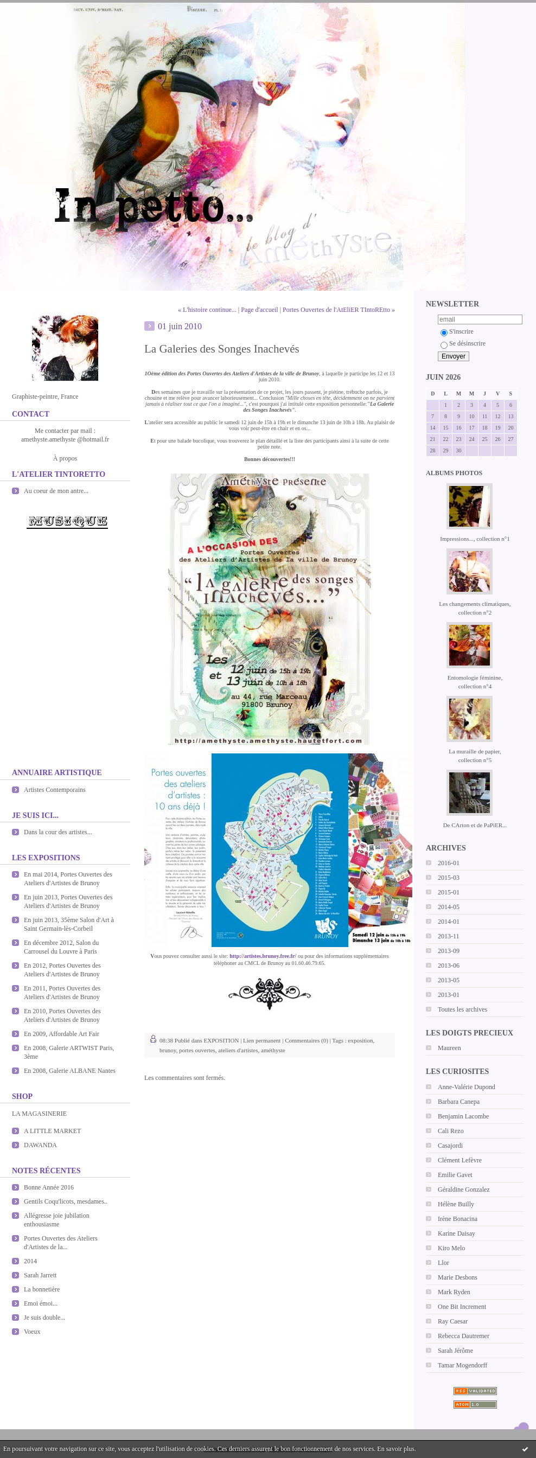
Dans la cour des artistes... (58, 832)
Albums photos (454, 473)
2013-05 (449, 980)
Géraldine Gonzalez (464, 1189)
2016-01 (449, 863)
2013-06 (449, 965)
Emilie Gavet (455, 1175)
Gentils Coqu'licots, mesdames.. (65, 1201)
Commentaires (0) (306, 1040)
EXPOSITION (221, 1040)
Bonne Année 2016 (49, 1187)
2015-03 (449, 877)
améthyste (273, 1050)
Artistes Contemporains (55, 790)
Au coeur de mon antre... (56, 491)
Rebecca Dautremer (463, 1336)
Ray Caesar (453, 1321)
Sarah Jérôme (455, 1350)
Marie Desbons (457, 1277)
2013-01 (449, 995)
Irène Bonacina (457, 1219)
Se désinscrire (463, 343)
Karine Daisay (456, 1233)
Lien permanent (261, 1040)
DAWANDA (40, 1145)
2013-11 (449, 936)
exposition (360, 1040)
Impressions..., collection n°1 (474, 538)
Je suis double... (44, 1317)
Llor (443, 1263)
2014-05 (449, 907)
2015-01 (449, 892)
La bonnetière (42, 1289)
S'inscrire (457, 331)
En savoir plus (395, 1449)
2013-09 (449, 951)
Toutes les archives (462, 1009)
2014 (30, 1261)
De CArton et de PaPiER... (475, 825)
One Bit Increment (462, 1306)
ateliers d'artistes (238, 1050)
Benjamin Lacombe (463, 1116)
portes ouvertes (197, 1050)
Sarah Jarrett (40, 1275)
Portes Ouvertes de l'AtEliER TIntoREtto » (339, 310)
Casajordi (450, 1145)
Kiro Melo (451, 1248)
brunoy (167, 1050)
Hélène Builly (456, 1204)
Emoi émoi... (41, 1303)
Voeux (32, 1331)
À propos (65, 458)
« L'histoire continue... (207, 310)
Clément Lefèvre (460, 1160)
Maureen (449, 1048)
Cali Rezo (451, 1131)
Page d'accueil (259, 310)
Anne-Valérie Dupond (466, 1087)
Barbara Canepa (459, 1101)
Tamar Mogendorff (462, 1365)
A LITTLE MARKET (52, 1131)
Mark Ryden (454, 1292)
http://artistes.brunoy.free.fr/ (262, 956)
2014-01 (449, 921)
